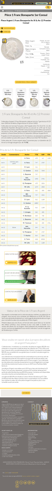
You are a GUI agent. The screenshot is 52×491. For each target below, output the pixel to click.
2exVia (7, 472)
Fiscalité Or (5, 433)
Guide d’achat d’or (7, 451)
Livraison (4, 453)
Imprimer (6, 32)
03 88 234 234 (26, 3)
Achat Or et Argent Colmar (9, 445)
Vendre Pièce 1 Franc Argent (26, 82)
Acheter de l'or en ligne (15, 281)
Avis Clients (31, 436)
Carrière (30, 447)
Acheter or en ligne (7, 450)
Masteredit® (14, 472)
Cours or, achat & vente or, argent (30, 476)
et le (12, 409)
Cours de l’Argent (33, 434)
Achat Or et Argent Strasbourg (10, 444)
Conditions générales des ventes (11, 455)
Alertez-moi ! (11, 262)
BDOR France (32, 444)
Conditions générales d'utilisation (37, 449)
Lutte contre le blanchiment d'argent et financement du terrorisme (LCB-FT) (12, 435)
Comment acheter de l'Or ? (9, 439)
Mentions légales (33, 450)
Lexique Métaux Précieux (35, 441)
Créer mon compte (7, 456)
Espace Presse (32, 437)
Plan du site (31, 452)
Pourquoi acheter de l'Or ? (9, 441)
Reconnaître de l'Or (7, 442)
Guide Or (30, 445)
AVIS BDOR (26, 393)
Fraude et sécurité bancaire (9, 437)
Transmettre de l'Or (33, 442)
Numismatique (9, 28)
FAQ (29, 439)
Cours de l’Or (32, 433)
